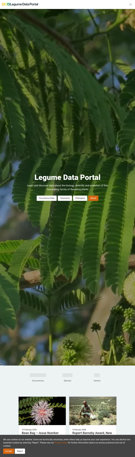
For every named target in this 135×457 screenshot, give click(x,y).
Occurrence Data (47, 198)
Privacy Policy (60, 442)
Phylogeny (80, 198)
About (93, 198)
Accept (8, 451)
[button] (130, 4)
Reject (20, 451)
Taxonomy (65, 198)
